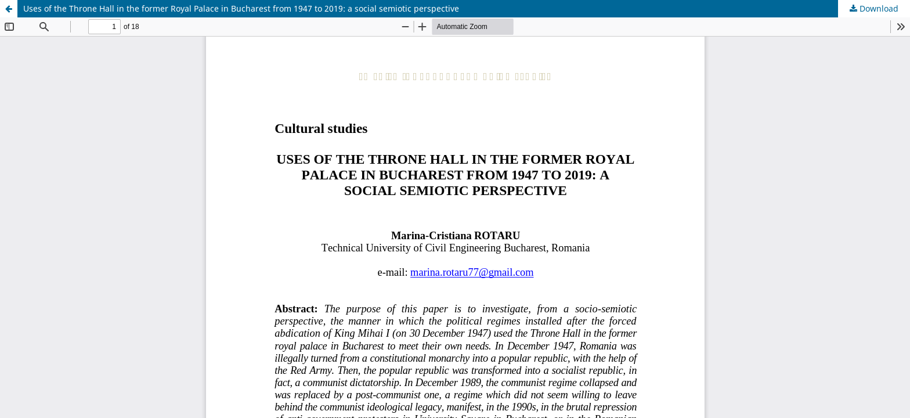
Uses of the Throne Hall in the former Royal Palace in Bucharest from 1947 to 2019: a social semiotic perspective (241, 8)
